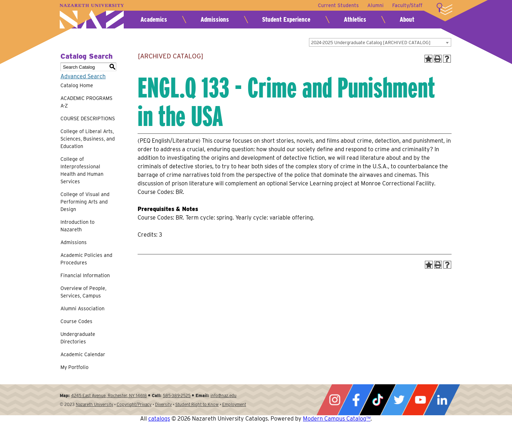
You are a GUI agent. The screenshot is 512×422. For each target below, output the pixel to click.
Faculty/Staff (407, 5)
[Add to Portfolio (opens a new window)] (428, 59)
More (444, 9)
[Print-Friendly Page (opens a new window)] (438, 59)
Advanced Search (83, 76)
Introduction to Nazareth (77, 225)
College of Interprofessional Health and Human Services (81, 170)
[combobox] (380, 42)
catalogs (159, 418)
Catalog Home (76, 85)
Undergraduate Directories (77, 337)
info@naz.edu (223, 395)
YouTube (420, 399)
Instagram (334, 399)
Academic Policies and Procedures (86, 258)
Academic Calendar (82, 354)
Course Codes (76, 321)
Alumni (375, 5)
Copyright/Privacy (134, 404)
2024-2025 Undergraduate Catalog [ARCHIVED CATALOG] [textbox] (371, 42)
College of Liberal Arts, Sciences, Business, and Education (87, 138)
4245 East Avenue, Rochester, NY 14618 (109, 395)
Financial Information (85, 275)
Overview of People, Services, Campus (83, 292)
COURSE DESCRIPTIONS (87, 118)
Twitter (399, 399)
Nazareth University (92, 16)
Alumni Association (82, 308)
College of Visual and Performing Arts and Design (85, 201)
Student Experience (286, 19)
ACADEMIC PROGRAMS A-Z (86, 102)
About (407, 19)
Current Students (338, 5)
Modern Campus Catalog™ (336, 418)
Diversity (163, 404)
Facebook (355, 399)
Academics (153, 19)
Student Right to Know (197, 404)
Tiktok (377, 399)
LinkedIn (442, 399)
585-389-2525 (177, 395)
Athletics (355, 19)
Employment (234, 404)
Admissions (215, 19)
